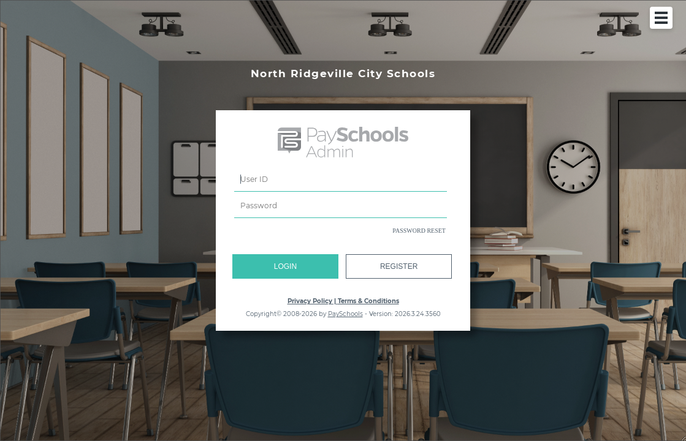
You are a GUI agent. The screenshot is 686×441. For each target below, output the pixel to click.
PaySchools (345, 314)
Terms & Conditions (368, 301)
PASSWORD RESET (419, 230)
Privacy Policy (310, 301)
